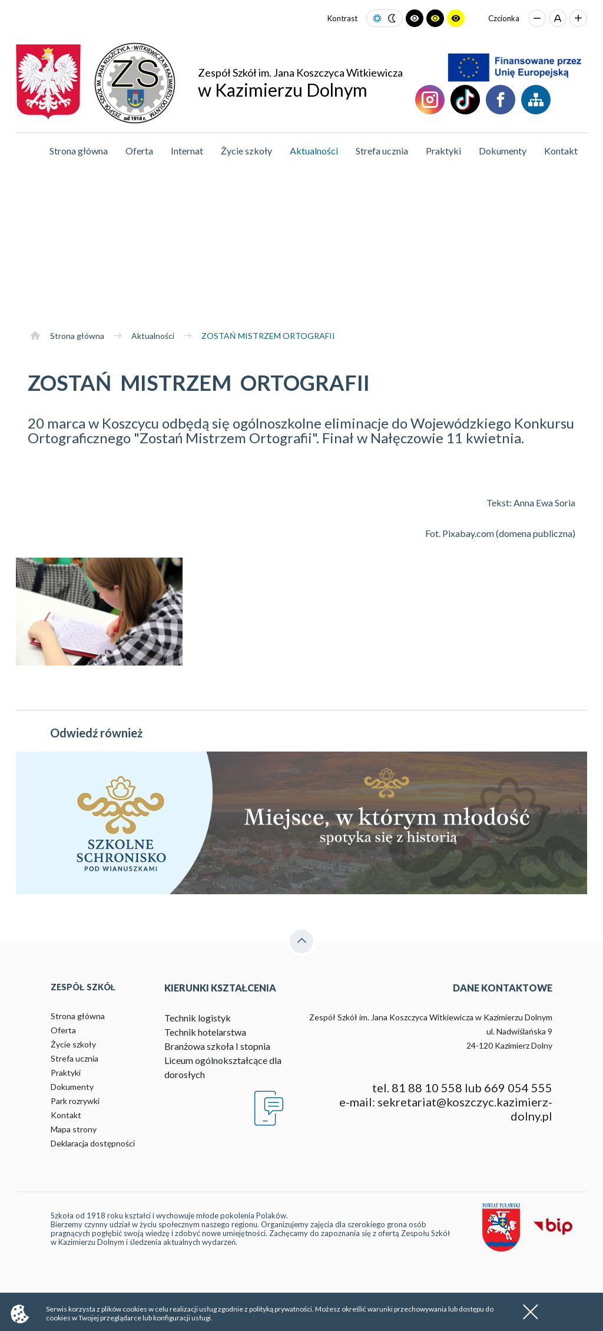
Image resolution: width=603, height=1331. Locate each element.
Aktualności (314, 150)
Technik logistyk (197, 1017)
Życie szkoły (246, 150)
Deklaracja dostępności (93, 1143)
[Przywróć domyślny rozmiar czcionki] (557, 18)
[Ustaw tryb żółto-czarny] (456, 18)
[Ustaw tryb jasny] (377, 18)
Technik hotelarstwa (205, 1031)
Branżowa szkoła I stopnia (217, 1046)
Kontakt (561, 150)
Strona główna (78, 150)
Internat (187, 150)
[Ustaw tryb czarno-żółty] (435, 18)
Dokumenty (502, 150)
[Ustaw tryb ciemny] (391, 18)
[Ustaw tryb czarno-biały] (414, 18)
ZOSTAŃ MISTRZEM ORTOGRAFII (268, 336)
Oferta (139, 150)
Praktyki (443, 150)
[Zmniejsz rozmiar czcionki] (537, 18)
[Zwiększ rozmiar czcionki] (578, 18)
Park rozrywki (75, 1101)
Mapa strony (74, 1129)
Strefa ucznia (382, 150)
